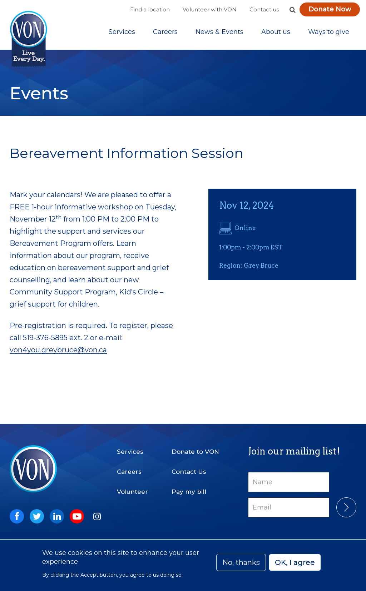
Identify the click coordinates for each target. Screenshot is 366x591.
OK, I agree (295, 562)
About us (275, 32)
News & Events (219, 32)
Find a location (150, 9)
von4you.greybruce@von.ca (58, 350)
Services (122, 32)
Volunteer (132, 491)
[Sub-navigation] (122, 31)
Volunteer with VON (210, 9)
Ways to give (328, 32)
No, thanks (241, 562)
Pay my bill (189, 491)
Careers (165, 32)
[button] (292, 10)
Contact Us (189, 471)
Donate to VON (195, 451)
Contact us (264, 9)
